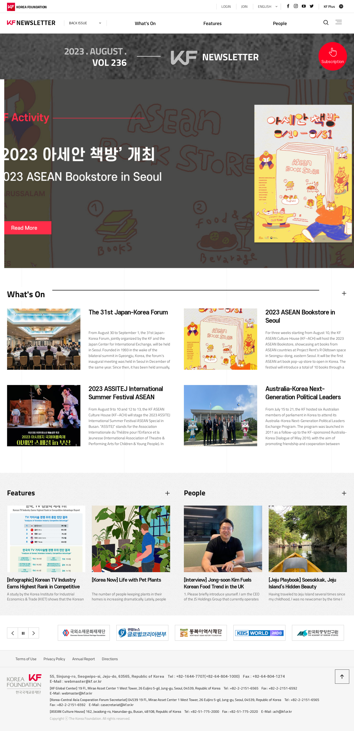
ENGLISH (264, 6)
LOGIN (226, 6)
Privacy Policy (54, 659)
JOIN (244, 6)
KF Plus (329, 6)
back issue (78, 23)
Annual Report (83, 659)
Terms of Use (26, 659)
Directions (110, 659)
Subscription (332, 62)
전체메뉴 (338, 22)
